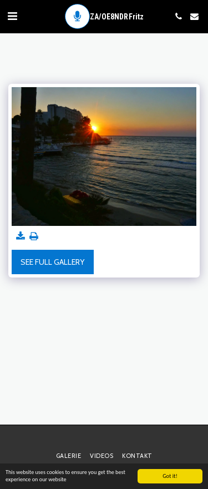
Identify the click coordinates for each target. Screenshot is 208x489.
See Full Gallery (52, 262)
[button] (12, 16)
